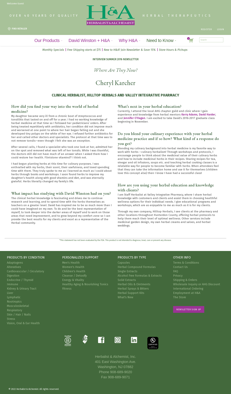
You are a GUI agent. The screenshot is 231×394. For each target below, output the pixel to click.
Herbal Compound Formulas (137, 267)
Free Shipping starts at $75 (84, 50)
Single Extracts (127, 271)
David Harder (207, 114)
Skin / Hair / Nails (19, 314)
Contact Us (180, 267)
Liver (10, 293)
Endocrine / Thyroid (20, 280)
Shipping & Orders (185, 280)
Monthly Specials (53, 50)
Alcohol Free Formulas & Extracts (140, 275)
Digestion (13, 275)
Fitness (66, 288)
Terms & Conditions (186, 262)
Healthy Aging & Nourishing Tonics (85, 284)
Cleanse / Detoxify (74, 275)
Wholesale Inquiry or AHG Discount (196, 284)
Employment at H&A (186, 293)
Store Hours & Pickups (173, 50)
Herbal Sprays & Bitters (133, 288)
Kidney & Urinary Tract (21, 288)
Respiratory (14, 310)
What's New (125, 297)
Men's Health (71, 262)
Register (206, 29)
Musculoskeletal (18, 306)
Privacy (178, 275)
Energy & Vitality (73, 280)
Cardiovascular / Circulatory (25, 271)
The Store (179, 297)
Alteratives (14, 267)
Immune (12, 284)
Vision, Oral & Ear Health (23, 323)
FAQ (175, 271)
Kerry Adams (189, 114)
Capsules (124, 262)
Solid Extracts (127, 280)
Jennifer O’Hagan (134, 118)
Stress (11, 319)
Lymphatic (14, 297)
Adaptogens (15, 262)
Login (220, 29)
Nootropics (14, 301)
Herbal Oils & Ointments (134, 284)
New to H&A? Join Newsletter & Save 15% (130, 50)
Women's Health (73, 267)
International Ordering (188, 288)
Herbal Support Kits (131, 293)
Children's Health (73, 271)
